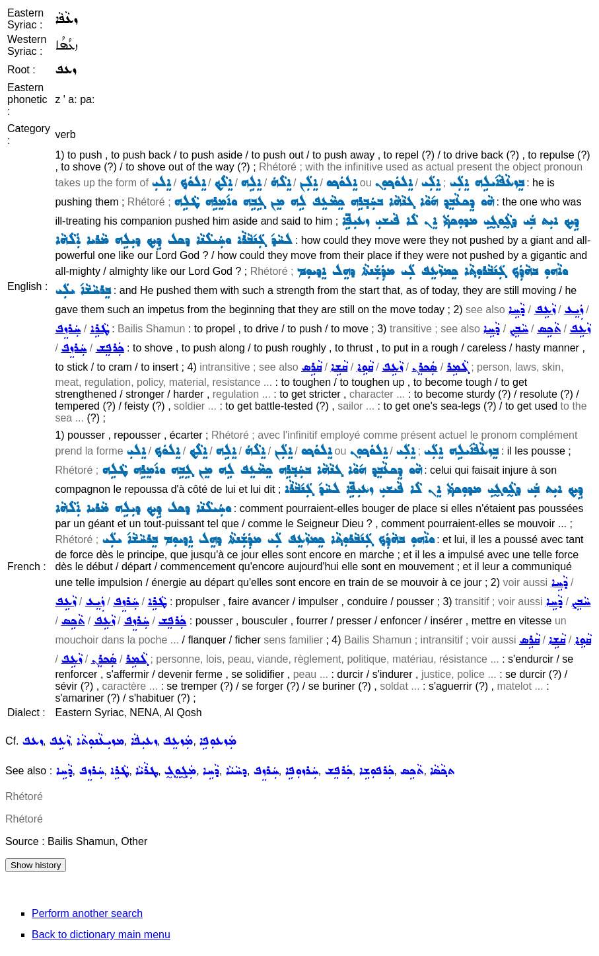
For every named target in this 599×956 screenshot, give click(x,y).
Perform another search (87, 913)
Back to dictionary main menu (101, 934)
